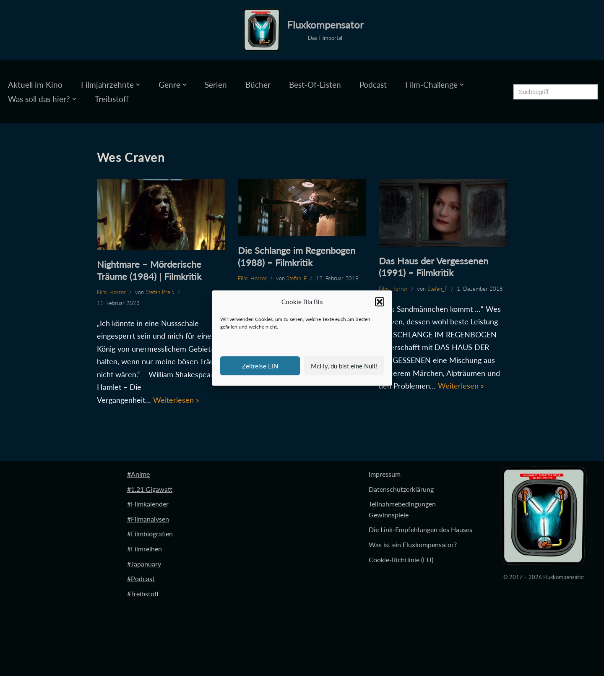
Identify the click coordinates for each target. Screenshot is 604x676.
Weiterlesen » (176, 400)
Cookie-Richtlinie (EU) (401, 560)
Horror (117, 292)
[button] (379, 302)
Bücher (258, 84)
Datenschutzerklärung (401, 489)
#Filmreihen (144, 549)
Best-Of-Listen (315, 84)
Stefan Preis (160, 292)
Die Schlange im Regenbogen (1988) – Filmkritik (296, 256)
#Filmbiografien (150, 534)
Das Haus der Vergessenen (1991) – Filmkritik (433, 267)
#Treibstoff (143, 594)
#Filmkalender (148, 504)
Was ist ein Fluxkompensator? (413, 544)
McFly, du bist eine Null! (344, 366)
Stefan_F (296, 278)
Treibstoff (112, 99)
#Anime (138, 474)
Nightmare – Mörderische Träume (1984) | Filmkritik (149, 270)
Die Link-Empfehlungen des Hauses (420, 529)
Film (102, 292)
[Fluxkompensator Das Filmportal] (302, 30)
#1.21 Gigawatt (149, 489)
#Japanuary (144, 564)
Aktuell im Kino (35, 84)
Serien (216, 84)
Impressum (385, 474)
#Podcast (141, 578)
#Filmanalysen (148, 519)
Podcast (373, 84)
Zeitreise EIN (260, 366)
